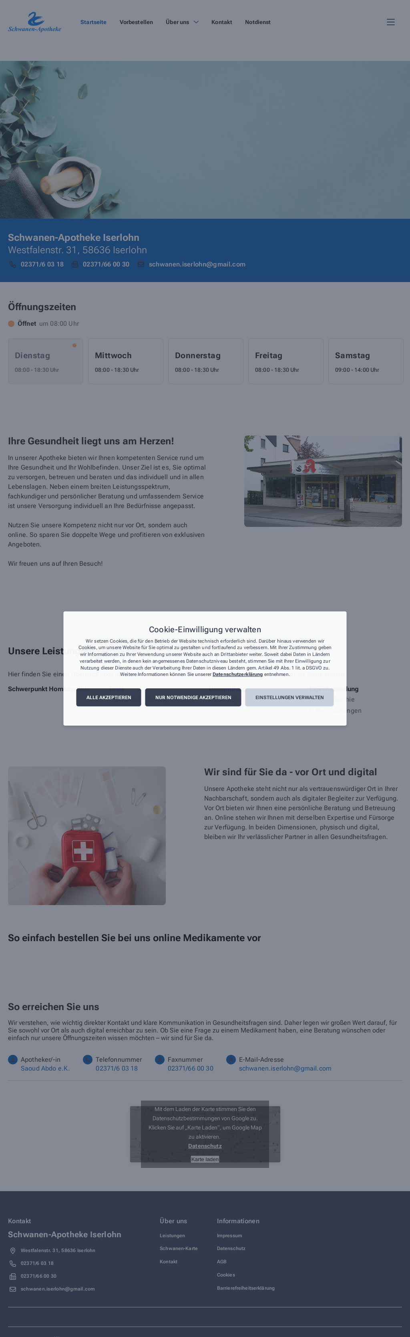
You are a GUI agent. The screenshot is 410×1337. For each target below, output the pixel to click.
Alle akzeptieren (108, 697)
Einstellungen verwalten (289, 697)
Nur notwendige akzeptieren (193, 697)
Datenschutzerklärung (238, 675)
